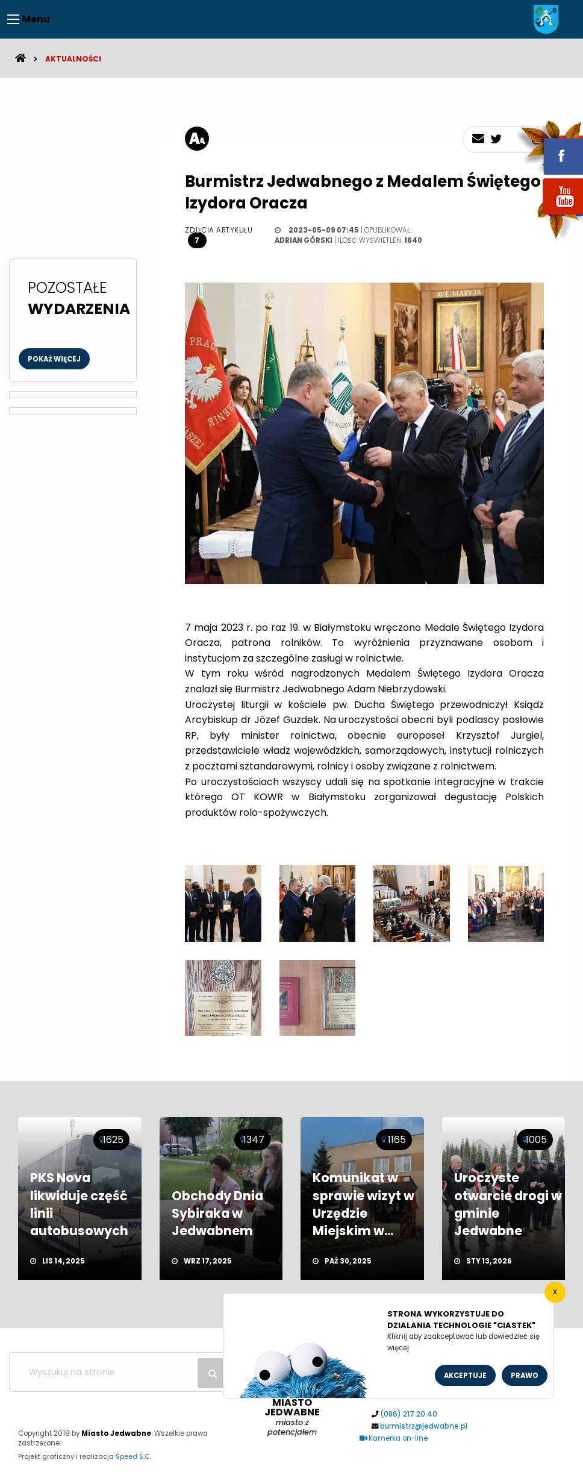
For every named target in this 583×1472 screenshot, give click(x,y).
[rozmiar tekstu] (197, 139)
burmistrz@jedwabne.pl (423, 1426)
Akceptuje (465, 1375)
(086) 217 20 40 (408, 1414)
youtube (548, 215)
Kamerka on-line (394, 1438)
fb (548, 148)
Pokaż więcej (54, 359)
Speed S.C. (133, 1456)
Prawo (524, 1375)
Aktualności (73, 59)
